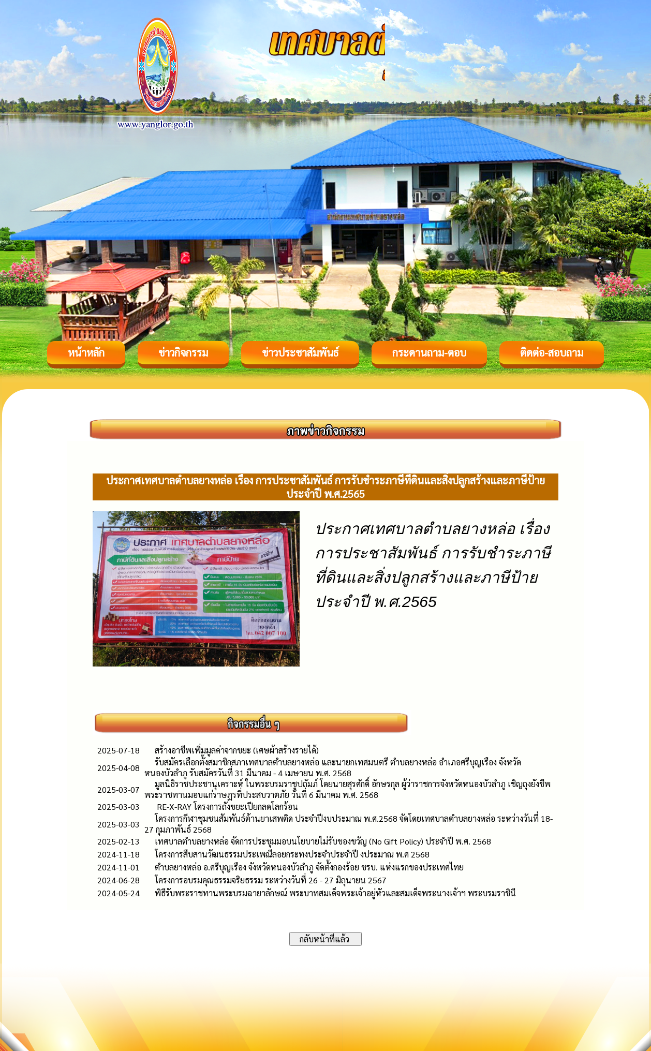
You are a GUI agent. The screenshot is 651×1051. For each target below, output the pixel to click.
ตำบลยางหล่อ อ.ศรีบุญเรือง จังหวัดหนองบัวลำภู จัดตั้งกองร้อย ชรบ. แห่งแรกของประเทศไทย (309, 867)
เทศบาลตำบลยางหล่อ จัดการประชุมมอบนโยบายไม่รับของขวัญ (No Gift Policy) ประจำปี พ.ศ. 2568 (323, 841)
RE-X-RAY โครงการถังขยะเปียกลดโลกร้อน (226, 806)
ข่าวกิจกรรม (183, 352)
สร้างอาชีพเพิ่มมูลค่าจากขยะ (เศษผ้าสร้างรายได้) (237, 750)
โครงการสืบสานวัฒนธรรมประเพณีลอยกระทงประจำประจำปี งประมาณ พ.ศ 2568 (292, 854)
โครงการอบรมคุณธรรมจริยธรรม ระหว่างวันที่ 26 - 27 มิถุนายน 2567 (271, 880)
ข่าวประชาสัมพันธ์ (300, 352)
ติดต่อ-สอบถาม (551, 352)
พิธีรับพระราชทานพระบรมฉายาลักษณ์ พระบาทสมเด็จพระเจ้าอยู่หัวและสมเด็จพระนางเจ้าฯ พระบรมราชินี (335, 892)
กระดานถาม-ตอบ (429, 352)
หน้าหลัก (86, 352)
